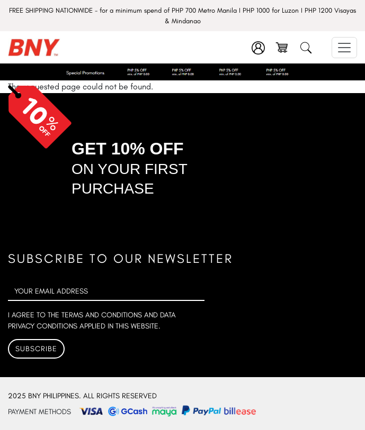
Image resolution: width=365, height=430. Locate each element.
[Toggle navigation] (344, 47)
